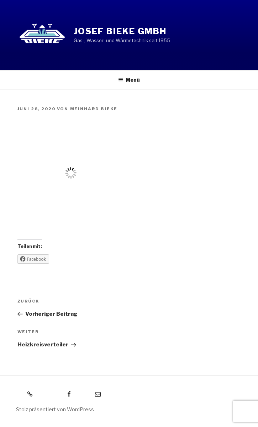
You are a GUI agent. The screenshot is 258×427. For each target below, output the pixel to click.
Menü (129, 80)
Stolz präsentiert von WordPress (55, 409)
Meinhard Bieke (94, 108)
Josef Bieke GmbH (120, 31)
